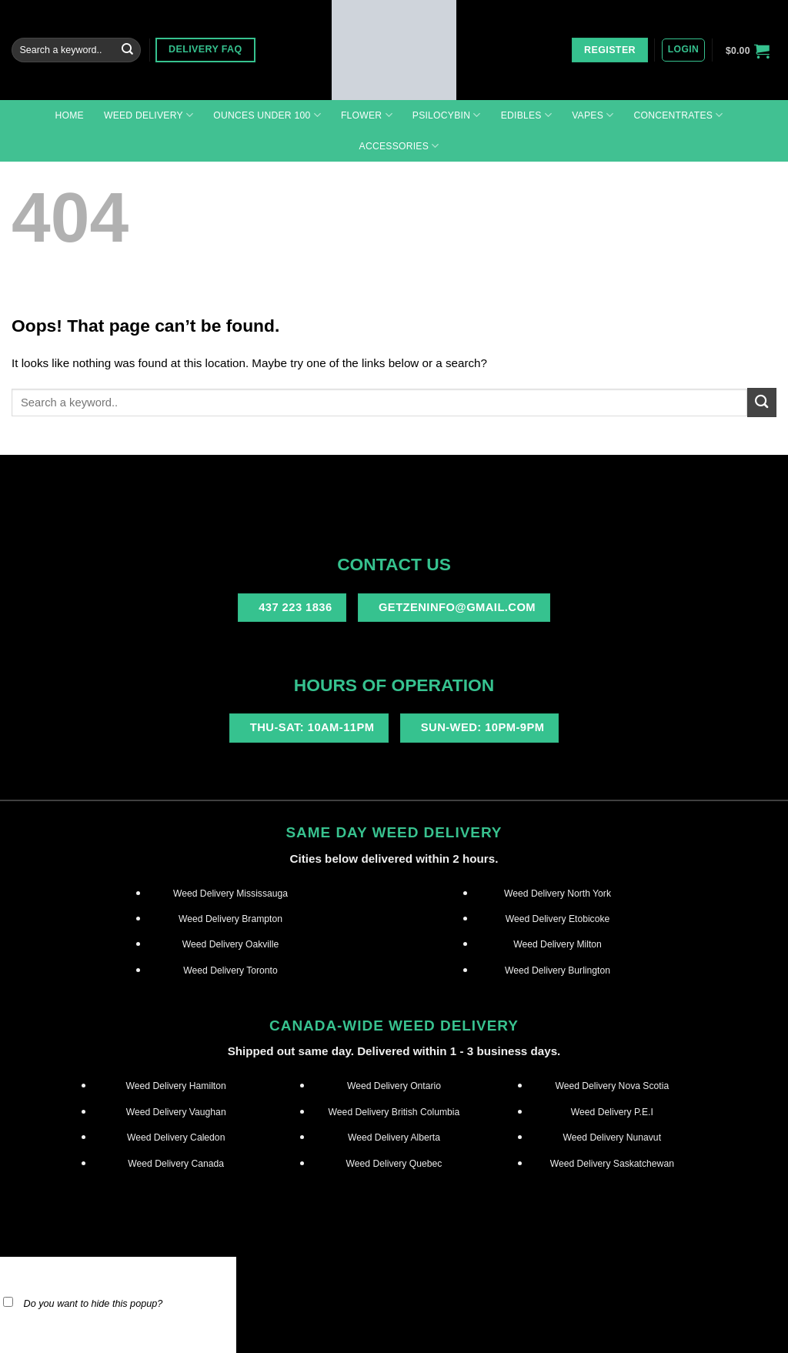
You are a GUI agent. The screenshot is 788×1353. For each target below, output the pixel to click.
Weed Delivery (148, 115)
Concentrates (678, 115)
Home (69, 115)
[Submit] (127, 50)
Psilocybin (446, 115)
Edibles (527, 115)
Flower (366, 115)
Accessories (399, 146)
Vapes (592, 115)
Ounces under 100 (267, 115)
